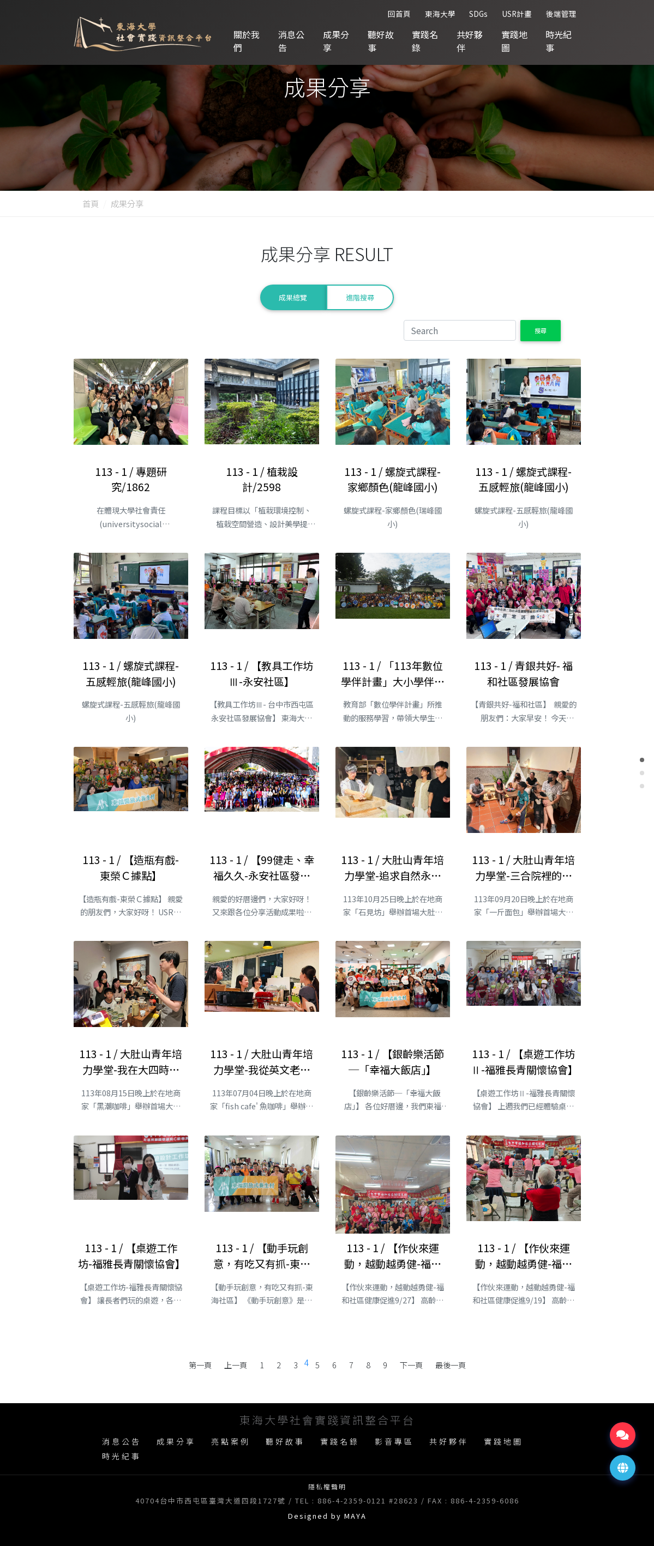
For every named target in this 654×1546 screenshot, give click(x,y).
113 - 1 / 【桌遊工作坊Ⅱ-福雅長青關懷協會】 (524, 1061)
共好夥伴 (470, 41)
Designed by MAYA (327, 1516)
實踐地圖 (514, 41)
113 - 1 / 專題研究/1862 (131, 479)
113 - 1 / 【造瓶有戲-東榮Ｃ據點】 (130, 867)
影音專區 (394, 1441)
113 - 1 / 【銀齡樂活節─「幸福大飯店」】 (392, 1061)
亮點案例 (230, 1441)
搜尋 (541, 330)
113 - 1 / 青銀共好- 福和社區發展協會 (523, 673)
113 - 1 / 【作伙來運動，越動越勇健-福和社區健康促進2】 (392, 1256)
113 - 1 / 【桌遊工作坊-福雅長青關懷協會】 (131, 1255)
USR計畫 (517, 13)
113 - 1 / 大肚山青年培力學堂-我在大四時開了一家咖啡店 (130, 1062)
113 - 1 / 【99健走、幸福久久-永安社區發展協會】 (261, 868)
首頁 (90, 203)
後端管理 (561, 13)
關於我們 (247, 41)
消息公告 (291, 41)
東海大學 (440, 13)
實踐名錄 (425, 41)
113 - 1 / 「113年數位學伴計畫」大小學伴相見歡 (393, 674)
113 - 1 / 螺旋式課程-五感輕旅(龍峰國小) (523, 479)
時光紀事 (558, 41)
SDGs (478, 13)
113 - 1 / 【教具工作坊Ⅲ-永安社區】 (261, 673)
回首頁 (399, 13)
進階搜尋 (360, 297)
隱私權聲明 (327, 1486)
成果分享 (336, 41)
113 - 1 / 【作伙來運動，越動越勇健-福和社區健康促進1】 (523, 1256)
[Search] (460, 330)
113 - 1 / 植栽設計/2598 (262, 479)
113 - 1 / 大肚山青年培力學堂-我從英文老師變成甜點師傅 (261, 1062)
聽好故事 (381, 41)
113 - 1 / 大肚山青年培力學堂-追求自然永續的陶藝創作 (392, 868)
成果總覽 (293, 297)
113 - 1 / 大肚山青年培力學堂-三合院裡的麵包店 (523, 868)
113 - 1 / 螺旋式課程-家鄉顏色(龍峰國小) (392, 479)
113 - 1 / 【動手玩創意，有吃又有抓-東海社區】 (261, 1256)
